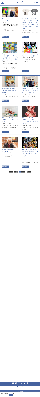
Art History (4, 63)
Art (3, 24)
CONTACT (21, 391)
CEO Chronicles (31, 57)
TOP (2, 2)
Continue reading (4, 36)
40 (27, 171)
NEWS (17, 24)
